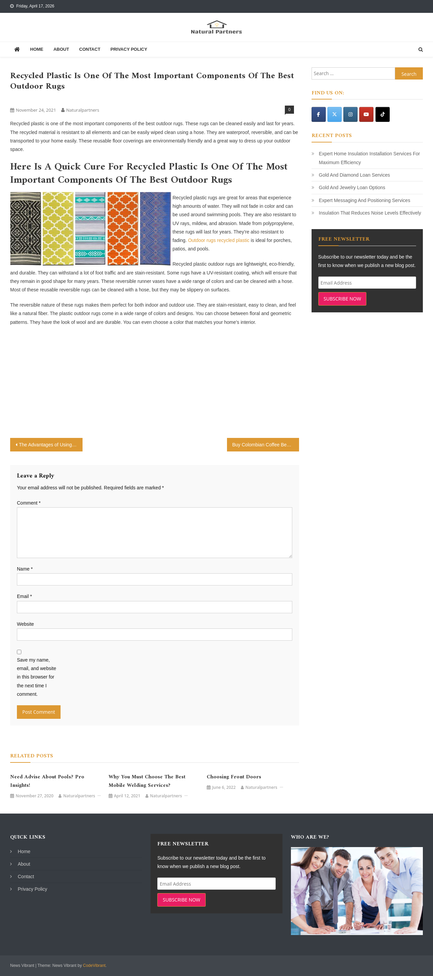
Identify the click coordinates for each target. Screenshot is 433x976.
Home (36, 49)
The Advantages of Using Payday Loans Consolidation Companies (51, 444)
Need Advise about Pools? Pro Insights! (47, 781)
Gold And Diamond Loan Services (354, 175)
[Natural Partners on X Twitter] (334, 114)
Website (25, 624)
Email (24, 596)
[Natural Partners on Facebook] (319, 114)
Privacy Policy (128, 49)
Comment (29, 503)
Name (25, 569)
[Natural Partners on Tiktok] (382, 114)
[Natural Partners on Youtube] (366, 114)
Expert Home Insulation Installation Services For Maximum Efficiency (369, 158)
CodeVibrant (94, 965)
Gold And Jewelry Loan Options (352, 187)
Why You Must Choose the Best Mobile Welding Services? (147, 781)
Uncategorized (26, 98)
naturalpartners (82, 110)
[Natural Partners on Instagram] (350, 114)
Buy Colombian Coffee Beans (263, 444)
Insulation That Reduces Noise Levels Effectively (370, 213)
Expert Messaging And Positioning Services (364, 200)
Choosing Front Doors (234, 777)
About (61, 49)
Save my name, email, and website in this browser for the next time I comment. (36, 677)
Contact (89, 49)
